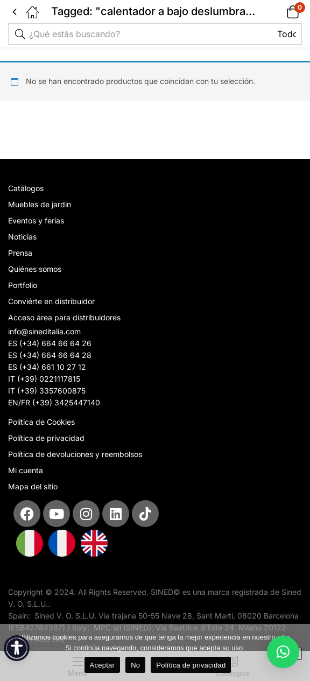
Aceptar (102, 665)
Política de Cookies (41, 421)
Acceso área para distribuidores (64, 317)
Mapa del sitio (33, 486)
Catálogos (26, 188)
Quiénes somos (34, 268)
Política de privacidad (46, 438)
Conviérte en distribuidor (51, 301)
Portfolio (22, 285)
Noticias (22, 236)
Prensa (20, 252)
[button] (279, 11)
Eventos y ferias (36, 220)
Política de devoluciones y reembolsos (75, 454)
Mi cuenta (25, 470)
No (135, 665)
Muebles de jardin (39, 204)
